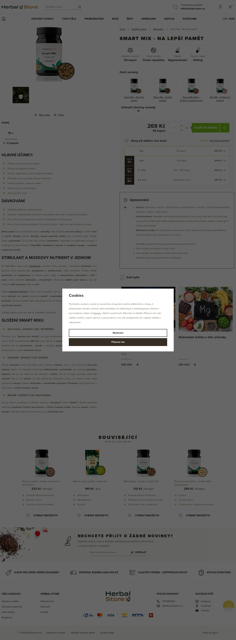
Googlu (97, 313)
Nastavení (118, 332)
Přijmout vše (118, 342)
